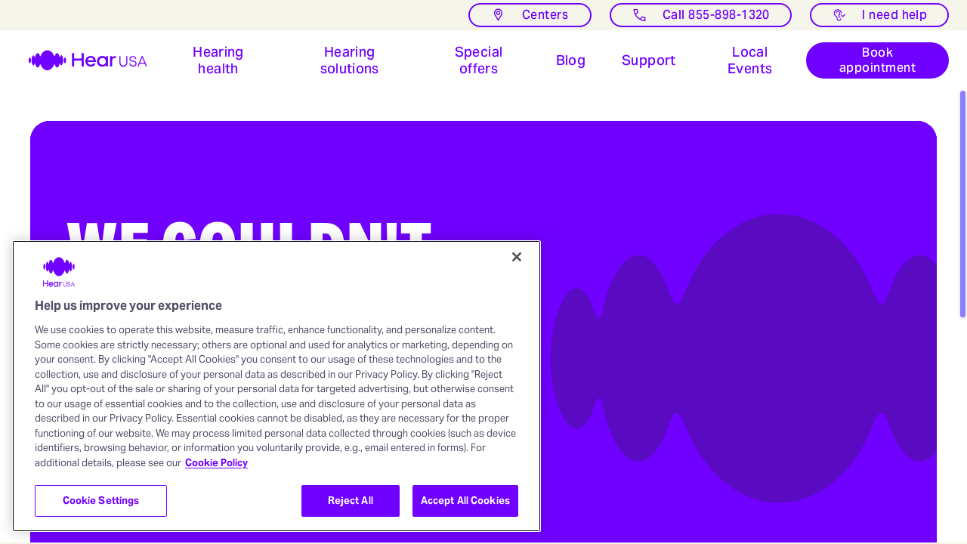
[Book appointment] (877, 60)
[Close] (516, 257)
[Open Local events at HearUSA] (750, 60)
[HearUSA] (78, 60)
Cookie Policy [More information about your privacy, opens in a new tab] (216, 462)
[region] (276, 386)
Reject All (350, 500)
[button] (218, 60)
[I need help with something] (879, 15)
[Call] (701, 15)
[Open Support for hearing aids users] (649, 60)
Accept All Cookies (465, 500)
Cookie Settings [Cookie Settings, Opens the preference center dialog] (101, 500)
